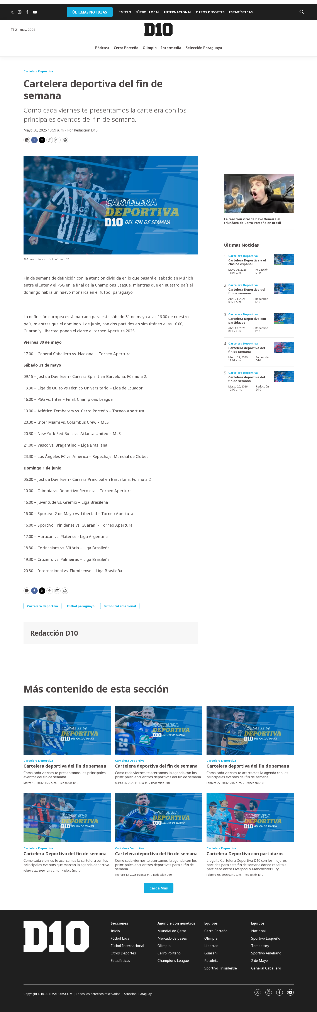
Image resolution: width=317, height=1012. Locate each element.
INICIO (125, 12)
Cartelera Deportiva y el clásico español (247, 262)
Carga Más (158, 888)
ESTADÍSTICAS (241, 12)
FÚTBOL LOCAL (147, 12)
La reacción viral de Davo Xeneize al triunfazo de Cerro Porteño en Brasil (252, 221)
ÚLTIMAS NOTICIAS (89, 12)
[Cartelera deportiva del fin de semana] (284, 347)
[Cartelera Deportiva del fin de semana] (284, 289)
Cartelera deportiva (42, 606)
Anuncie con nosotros (176, 923)
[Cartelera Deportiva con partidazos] (284, 318)
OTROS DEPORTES (210, 12)
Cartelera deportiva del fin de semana (246, 350)
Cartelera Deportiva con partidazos (247, 320)
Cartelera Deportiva (38, 71)
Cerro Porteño (126, 47)
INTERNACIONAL (178, 12)
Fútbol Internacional (120, 606)
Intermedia (171, 47)
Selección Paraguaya (204, 47)
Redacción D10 (54, 633)
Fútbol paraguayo (81, 606)
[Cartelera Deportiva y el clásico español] (284, 259)
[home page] (158, 29)
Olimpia (150, 47)
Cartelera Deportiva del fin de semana (246, 291)
